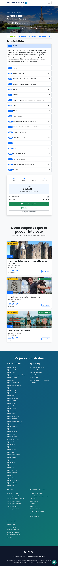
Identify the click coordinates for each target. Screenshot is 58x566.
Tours (13, 13)
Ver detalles (45, 271)
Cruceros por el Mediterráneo (15, 498)
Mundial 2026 (34, 377)
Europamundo (34, 516)
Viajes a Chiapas (11, 403)
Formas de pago (11, 527)
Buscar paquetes (35, 509)
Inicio (8, 13)
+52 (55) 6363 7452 (29, 562)
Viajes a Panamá (12, 429)
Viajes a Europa (11, 367)
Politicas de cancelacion (14, 532)
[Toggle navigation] (49, 3)
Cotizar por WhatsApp (29, 28)
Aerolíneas (33, 498)
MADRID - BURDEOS (16, 73)
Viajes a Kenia (11, 467)
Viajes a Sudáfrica (12, 465)
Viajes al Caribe (11, 411)
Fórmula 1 (33, 375)
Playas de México (12, 406)
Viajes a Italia (10, 442)
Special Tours (34, 514)
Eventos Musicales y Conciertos (39, 380)
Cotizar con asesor (29, 208)
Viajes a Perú (10, 380)
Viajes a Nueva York (12, 388)
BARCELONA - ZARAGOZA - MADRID (21, 164)
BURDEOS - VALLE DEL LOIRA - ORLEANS (22, 79)
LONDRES (13, 89)
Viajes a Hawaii (11, 395)
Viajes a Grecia (11, 447)
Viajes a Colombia (12, 377)
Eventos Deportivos (36, 372)
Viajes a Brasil (11, 434)
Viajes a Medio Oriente (13, 455)
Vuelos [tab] (32, 37)
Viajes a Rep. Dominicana (14, 421)
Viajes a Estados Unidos (14, 385)
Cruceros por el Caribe (13, 496)
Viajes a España (11, 444)
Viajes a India (10, 485)
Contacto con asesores (37, 511)
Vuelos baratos (34, 501)
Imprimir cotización (29, 212)
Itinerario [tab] (12, 37)
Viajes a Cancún (11, 401)
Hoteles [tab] (42, 37)
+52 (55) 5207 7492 (40, 562)
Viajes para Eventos (36, 370)
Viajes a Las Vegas (12, 390)
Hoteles (32, 504)
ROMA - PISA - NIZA (16, 154)
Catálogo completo (36, 493)
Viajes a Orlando (11, 393)
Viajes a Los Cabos (12, 398)
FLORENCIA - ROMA (16, 138)
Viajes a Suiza (11, 460)
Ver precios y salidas (13, 28)
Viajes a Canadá (11, 370)
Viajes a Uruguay (12, 437)
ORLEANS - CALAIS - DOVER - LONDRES (22, 84)
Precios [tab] (22, 37)
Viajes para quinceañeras (37, 367)
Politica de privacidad (13, 529)
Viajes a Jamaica (12, 419)
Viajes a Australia (12, 473)
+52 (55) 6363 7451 (18, 562)
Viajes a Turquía (11, 449)
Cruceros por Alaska (13, 509)
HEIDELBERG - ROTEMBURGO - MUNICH (22, 121)
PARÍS (12, 105)
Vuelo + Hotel (34, 506)
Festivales (33, 383)
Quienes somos (11, 524)
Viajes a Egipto (11, 452)
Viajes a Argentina (12, 431)
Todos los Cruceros (12, 493)
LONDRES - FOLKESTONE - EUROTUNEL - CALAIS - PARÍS (27, 100)
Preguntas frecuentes (13, 535)
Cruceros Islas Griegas (13, 501)
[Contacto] (54, 562)
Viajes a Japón (11, 372)
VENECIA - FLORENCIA (17, 132)
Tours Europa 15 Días (13, 439)
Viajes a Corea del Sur (13, 480)
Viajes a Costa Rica (12, 426)
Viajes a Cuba (11, 413)
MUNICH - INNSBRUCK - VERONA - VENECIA (23, 127)
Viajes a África (11, 462)
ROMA (12, 143)
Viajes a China (11, 478)
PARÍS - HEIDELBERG (16, 116)
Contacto (9, 537)
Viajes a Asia (10, 475)
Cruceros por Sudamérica (14, 504)
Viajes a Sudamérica (13, 383)
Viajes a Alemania (12, 457)
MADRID (12, 46)
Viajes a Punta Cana (13, 416)
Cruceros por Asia (12, 506)
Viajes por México (12, 408)
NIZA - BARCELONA (16, 159)
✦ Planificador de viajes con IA (39, 496)
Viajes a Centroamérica (14, 424)
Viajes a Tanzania (12, 470)
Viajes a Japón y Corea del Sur (16, 375)
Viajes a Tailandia (12, 483)
